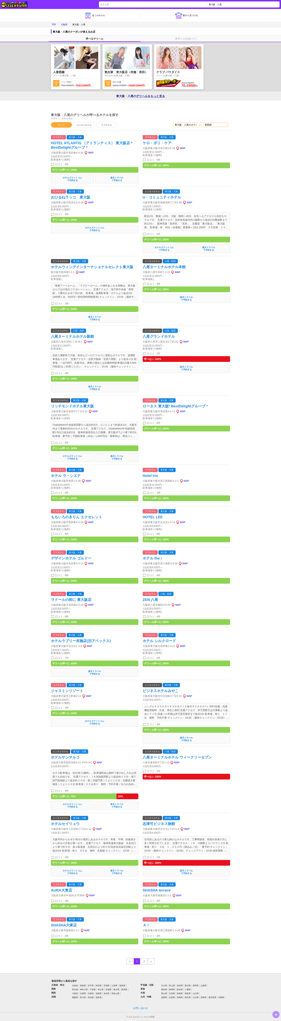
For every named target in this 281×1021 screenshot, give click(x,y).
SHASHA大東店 (64, 925)
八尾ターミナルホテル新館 (72, 336)
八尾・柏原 (170, 261)
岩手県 (91, 985)
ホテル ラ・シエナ (66, 476)
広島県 (172, 993)
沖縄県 (221, 997)
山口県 (196, 993)
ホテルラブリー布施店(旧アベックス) (81, 641)
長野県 (196, 985)
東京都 (75, 989)
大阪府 (64, 24)
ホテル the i (152, 558)
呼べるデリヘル (94, 38)
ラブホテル (106, 125)
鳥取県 (188, 993)
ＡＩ (146, 925)
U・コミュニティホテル (162, 197)
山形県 (114, 985)
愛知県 (164, 989)
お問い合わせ (140, 1008)
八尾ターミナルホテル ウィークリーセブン (177, 757)
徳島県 (99, 997)
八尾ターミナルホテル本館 (164, 267)
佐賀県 (172, 997)
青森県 (83, 985)
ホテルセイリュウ (65, 824)
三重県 (188, 989)
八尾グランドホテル (159, 336)
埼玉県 (101, 989)
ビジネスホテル (84, 125)
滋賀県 (99, 993)
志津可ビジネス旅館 (159, 824)
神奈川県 (84, 989)
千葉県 (93, 989)
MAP (91, 152)
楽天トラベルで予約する (116, 179)
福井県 (180, 985)
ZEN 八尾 (150, 600)
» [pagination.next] (151, 961)
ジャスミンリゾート (67, 691)
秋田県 (99, 985)
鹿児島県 (212, 997)
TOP (54, 24)
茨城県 (108, 989)
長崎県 (180, 997)
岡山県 (164, 993)
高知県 (91, 997)
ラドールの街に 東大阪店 (71, 600)
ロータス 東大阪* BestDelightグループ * (175, 406)
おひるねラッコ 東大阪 (70, 197)
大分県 (196, 997)
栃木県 (116, 989)
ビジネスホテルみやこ (160, 691)
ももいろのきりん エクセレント (76, 517)
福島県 (122, 985)
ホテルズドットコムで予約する (72, 179)
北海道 (75, 985)
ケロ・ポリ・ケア (157, 143)
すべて (61, 125)
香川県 (83, 997)
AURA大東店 (61, 890)
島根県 (180, 993)
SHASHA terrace (157, 890)
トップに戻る (276, 1014)
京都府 (91, 993)
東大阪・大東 (75, 137)
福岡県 (164, 997)
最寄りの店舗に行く (186, 38)
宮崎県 (203, 997)
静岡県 (172, 989)
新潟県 (188, 985)
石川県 (164, 985)
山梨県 (203, 985)
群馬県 (124, 989)
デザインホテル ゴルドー (71, 558)
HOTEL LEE (153, 517)
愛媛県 (75, 997)
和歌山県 (115, 993)
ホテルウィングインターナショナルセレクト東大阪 (92, 267)
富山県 (172, 985)
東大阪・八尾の (140, 96)
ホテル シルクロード (159, 641)
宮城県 (106, 985)
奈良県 (106, 993)
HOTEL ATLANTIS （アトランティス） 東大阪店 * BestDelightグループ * (91, 145)
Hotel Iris (150, 476)
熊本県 (188, 997)
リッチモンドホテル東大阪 (72, 406)
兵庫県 (83, 993)
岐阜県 (180, 989)
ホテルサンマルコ (65, 757)
